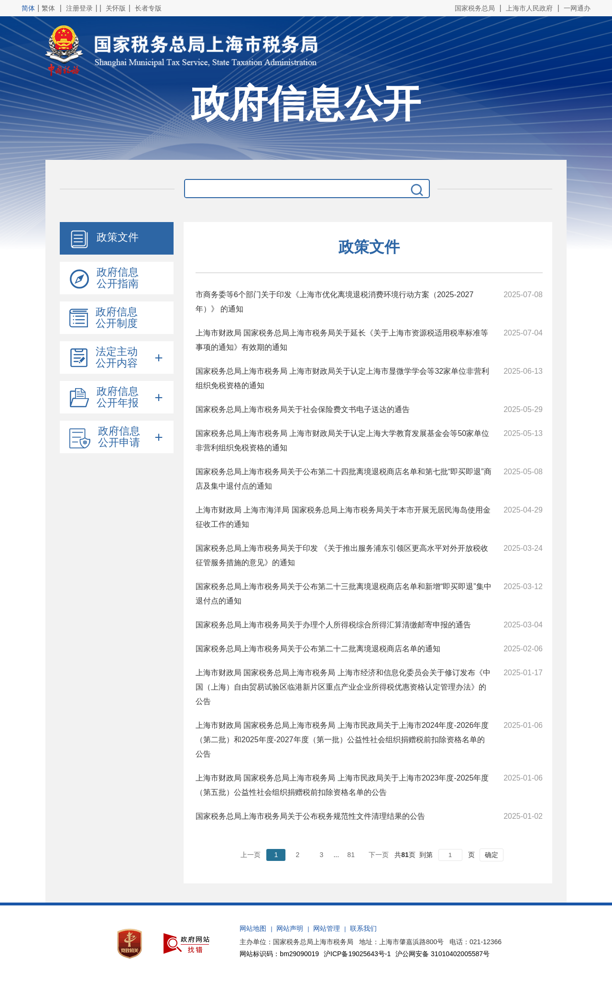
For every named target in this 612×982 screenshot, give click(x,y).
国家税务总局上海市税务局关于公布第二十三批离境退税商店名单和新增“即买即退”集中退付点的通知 (344, 593)
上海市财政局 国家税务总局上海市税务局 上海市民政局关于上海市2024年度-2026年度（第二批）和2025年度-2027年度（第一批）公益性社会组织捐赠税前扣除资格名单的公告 (342, 739)
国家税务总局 (475, 8)
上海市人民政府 (529, 8)
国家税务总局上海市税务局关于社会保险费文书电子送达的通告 (303, 409)
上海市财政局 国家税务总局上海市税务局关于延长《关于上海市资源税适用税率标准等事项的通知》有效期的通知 (342, 340)
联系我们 (363, 928)
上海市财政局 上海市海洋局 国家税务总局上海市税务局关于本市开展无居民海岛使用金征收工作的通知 (343, 517)
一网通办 (577, 8)
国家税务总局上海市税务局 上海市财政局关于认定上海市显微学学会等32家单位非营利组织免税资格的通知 (342, 378)
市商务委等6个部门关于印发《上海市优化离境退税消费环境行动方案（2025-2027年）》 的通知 (334, 301)
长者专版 (148, 8)
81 (351, 855)
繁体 (48, 8)
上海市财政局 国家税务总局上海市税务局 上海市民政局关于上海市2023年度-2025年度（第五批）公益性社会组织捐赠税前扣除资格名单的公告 (342, 785)
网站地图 (253, 928)
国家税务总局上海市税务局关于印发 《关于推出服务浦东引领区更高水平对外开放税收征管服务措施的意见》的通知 (342, 555)
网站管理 (326, 928)
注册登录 (79, 8)
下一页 (379, 855)
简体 (28, 8)
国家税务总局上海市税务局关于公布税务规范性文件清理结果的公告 (310, 816)
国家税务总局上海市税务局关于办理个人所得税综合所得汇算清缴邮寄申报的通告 (333, 625)
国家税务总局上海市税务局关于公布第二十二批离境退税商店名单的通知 (318, 649)
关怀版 (116, 8)
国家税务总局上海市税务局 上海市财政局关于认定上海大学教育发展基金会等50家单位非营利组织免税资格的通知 (342, 440)
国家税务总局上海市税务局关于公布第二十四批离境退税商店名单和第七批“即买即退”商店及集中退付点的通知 (344, 479)
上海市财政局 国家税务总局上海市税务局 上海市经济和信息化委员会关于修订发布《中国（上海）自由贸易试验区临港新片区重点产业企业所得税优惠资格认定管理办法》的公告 (343, 687)
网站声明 (289, 928)
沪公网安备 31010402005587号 (442, 954)
